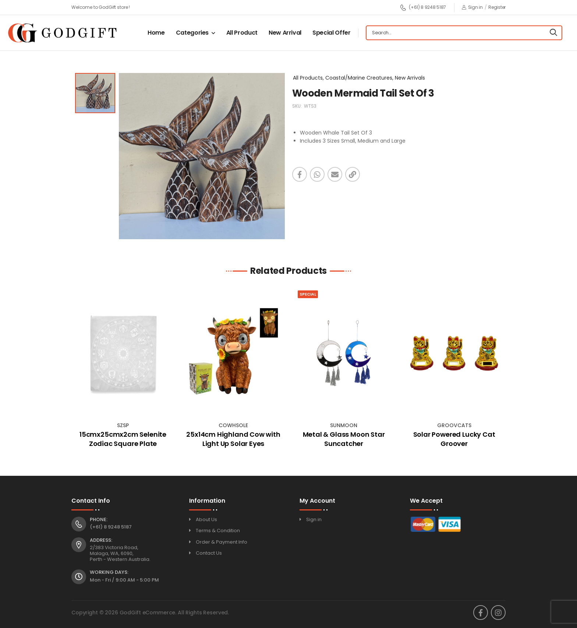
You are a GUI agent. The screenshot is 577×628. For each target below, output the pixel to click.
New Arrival (285, 32)
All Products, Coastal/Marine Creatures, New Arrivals (359, 77)
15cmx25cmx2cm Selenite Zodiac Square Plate (122, 439)
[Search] (553, 32)
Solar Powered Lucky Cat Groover (454, 439)
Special (308, 294)
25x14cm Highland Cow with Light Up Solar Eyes (233, 439)
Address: (101, 540)
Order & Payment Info (221, 541)
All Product (242, 32)
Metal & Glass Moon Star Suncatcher (344, 439)
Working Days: (109, 572)
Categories (192, 32)
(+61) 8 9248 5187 (423, 7)
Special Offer (331, 32)
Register (497, 7)
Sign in (472, 7)
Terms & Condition (218, 530)
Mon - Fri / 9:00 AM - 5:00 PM (124, 579)
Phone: (98, 520)
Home (156, 32)
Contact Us (209, 553)
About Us (206, 519)
